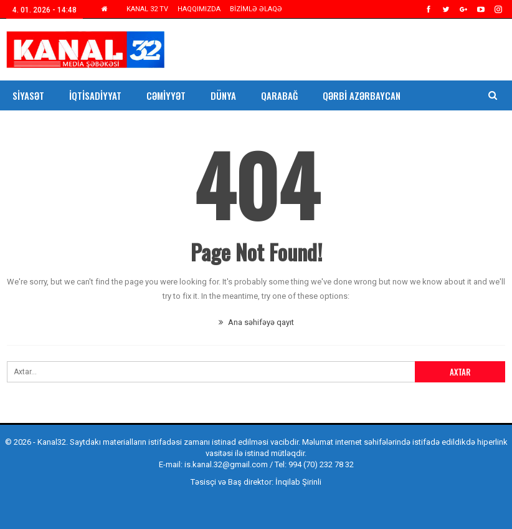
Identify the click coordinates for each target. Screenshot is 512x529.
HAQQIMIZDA (199, 9)
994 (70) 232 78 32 (321, 464)
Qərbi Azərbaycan (362, 95)
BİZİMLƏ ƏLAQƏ (256, 9)
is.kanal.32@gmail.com (226, 464)
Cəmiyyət (166, 95)
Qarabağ (279, 95)
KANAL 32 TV (147, 9)
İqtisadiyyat (95, 95)
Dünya (223, 95)
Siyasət (28, 95)
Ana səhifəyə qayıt (256, 322)
